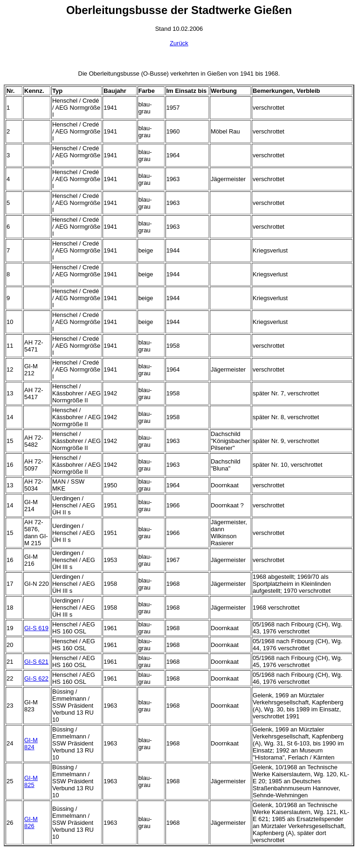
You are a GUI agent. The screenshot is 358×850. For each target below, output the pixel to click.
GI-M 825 (31, 781)
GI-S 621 (36, 661)
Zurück (179, 43)
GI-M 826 (31, 822)
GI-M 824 (31, 744)
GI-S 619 (36, 628)
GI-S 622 (36, 678)
